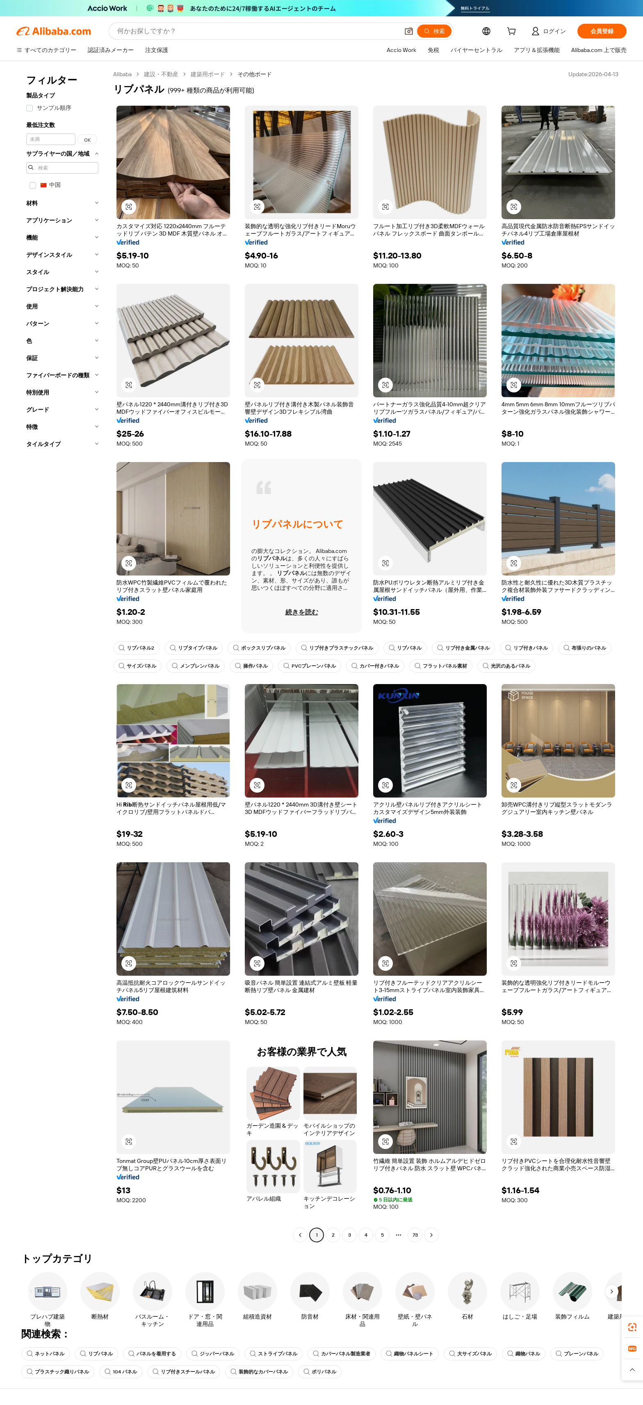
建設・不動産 (161, 74)
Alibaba (122, 74)
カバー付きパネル (375, 666)
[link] (632, 1327)
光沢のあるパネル (506, 666)
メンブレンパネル (195, 666)
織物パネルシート (409, 1354)
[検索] (434, 31)
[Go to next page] (431, 1235)
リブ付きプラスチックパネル (337, 648)
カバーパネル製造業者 (341, 1354)
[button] (409, 31)
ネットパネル (45, 1354)
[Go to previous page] (300, 1235)
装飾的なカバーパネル (259, 1372)
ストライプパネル (273, 1354)
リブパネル (405, 648)
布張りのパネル (584, 648)
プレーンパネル (577, 1354)
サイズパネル (137, 666)
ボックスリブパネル (259, 648)
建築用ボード (208, 74)
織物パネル (523, 1354)
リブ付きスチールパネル (184, 1372)
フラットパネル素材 (441, 666)
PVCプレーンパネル (309, 666)
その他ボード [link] (254, 74)
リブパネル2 (136, 648)
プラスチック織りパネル (58, 1372)
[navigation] (62, 656)
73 (415, 1235)
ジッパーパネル (213, 1354)
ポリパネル (319, 1372)
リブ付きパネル (526, 648)
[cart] (513, 32)
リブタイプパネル (193, 648)
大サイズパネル (470, 1354)
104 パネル (121, 1372)
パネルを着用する (152, 1354)
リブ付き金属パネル (463, 648)
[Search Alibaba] (257, 31)
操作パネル (251, 666)
